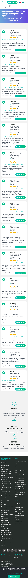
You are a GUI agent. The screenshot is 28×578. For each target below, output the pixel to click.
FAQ (16, 465)
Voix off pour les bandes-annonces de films (6, 524)
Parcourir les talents (10, 6)
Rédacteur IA (4, 546)
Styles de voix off (19, 486)
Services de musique (6, 532)
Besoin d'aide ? (13, 20)
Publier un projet (12, 2)
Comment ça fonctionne (20, 461)
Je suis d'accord (14, 576)
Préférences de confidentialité (14, 573)
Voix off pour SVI (5, 481)
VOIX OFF (3, 462)
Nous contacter (18, 509)
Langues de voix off (19, 478)
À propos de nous (19, 507)
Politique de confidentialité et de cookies (19, 515)
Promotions (20, 6)
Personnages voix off (20, 492)
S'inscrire (17, 505)
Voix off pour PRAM (6, 491)
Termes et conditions (20, 511)
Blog (16, 463)
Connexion (17, 503)
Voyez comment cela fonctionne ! (13, 18)
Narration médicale (6, 501)
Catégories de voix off (20, 484)
